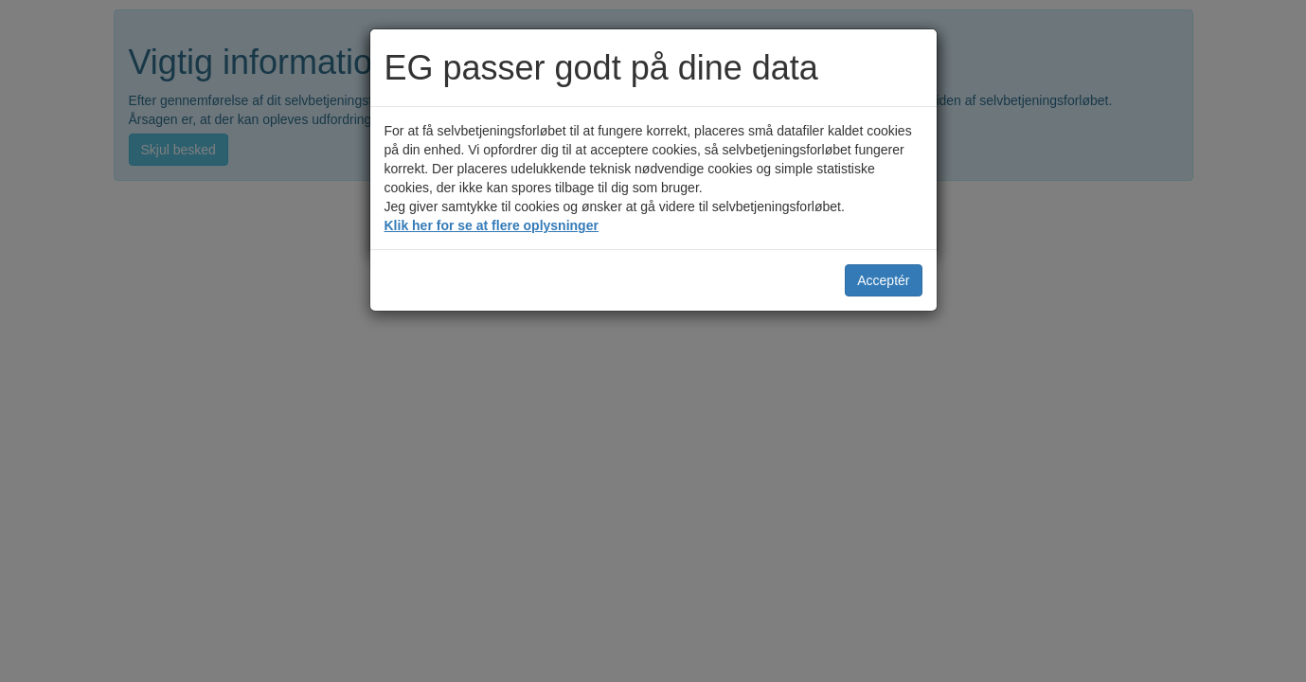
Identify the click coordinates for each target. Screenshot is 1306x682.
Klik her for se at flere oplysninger (492, 225)
